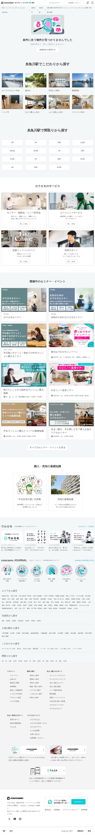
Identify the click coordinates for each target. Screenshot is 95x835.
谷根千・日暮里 (27, 605)
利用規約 (57, 810)
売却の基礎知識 (15, 723)
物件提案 (53, 694)
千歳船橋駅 (44, 633)
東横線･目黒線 (59, 596)
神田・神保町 (38, 605)
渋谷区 (27, 621)
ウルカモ (13, 727)
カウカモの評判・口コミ (38, 723)
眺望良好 (35, 648)
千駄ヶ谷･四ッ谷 (58, 599)
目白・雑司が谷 (65, 602)
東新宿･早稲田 (75, 599)
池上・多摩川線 (6, 602)
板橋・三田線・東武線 (50, 608)
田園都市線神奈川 (7, 608)
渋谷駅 (18, 633)
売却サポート (14, 719)
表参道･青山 (5, 596)
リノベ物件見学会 (56, 690)
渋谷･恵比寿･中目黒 (25, 596)
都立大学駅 (52, 633)
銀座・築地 (19, 599)
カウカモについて (54, 3)
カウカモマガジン (56, 708)
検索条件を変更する (47, 50)
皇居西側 (43, 599)
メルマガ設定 (14, 701)
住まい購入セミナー (57, 683)
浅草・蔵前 (46, 602)
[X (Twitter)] (9, 819)
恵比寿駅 (73, 633)
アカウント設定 (15, 697)
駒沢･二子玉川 (70, 596)
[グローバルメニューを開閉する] (92, 3)
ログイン (74, 3)
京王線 (30, 602)
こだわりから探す (36, 694)
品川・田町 (11, 599)
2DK (34, 661)
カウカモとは (34, 719)
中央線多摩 (62, 608)
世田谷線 (15, 602)
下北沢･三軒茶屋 (48, 596)
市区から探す (34, 683)
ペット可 (42, 648)
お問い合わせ (34, 734)
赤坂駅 (67, 633)
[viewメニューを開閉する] (11, 831)
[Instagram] (20, 819)
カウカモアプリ (35, 727)
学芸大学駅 (88, 633)
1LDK (15, 661)
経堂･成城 (23, 602)
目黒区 (14, 621)
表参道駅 (80, 633)
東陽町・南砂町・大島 (61, 605)
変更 (89, 831)
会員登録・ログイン (37, 738)
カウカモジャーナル (57, 705)
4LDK (65, 661)
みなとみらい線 (84, 605)
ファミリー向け (77, 648)
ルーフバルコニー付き (8, 648)
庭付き (19, 648)
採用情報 (84, 810)
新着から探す (34, 679)
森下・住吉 (37, 602)
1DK (10, 661)
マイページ (14, 675)
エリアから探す (35, 690)
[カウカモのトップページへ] (17, 3)
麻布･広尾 (14, 596)
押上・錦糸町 (55, 602)
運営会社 (48, 810)
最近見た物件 (14, 683)
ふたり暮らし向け (65, 648)
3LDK (52, 661)
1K (6, 661)
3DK (47, 661)
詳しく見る (24, 224)
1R (3, 661)
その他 (75, 608)
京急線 (70, 608)
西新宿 (67, 599)
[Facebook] (15, 819)
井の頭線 (88, 596)
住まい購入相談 (55, 686)
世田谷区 (20, 621)
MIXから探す (34, 697)
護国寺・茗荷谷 (81, 602)
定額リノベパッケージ (57, 697)
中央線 (50, 599)
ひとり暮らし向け (52, 648)
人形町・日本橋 (16, 605)
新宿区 (8, 621)
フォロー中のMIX (16, 694)
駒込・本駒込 (48, 605)
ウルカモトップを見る (86, 526)
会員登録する (78, 802)
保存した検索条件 (16, 690)
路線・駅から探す (36, 686)
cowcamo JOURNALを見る (84, 560)
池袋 (73, 602)
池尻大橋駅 (25, 633)
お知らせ (13, 679)
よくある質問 (34, 730)
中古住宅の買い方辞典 (57, 701)
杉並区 (39, 621)
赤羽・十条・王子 (19, 608)
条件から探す (34, 675)
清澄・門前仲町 (34, 599)
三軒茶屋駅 (5, 633)
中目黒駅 (60, 633)
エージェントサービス (57, 675)
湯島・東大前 (6, 605)
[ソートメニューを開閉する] (4, 831)
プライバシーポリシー (70, 810)
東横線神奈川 (73, 605)
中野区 (33, 621)
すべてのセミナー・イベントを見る (47, 447)
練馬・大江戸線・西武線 (34, 608)
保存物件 (13, 686)
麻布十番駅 (5, 636)
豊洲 (26, 599)
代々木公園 (80, 596)
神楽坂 (4, 599)
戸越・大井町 (86, 599)
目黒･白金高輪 (37, 596)
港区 (3, 621)
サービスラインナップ (57, 679)
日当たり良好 (27, 648)
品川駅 (12, 633)
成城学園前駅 (35, 633)
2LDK (39, 661)
